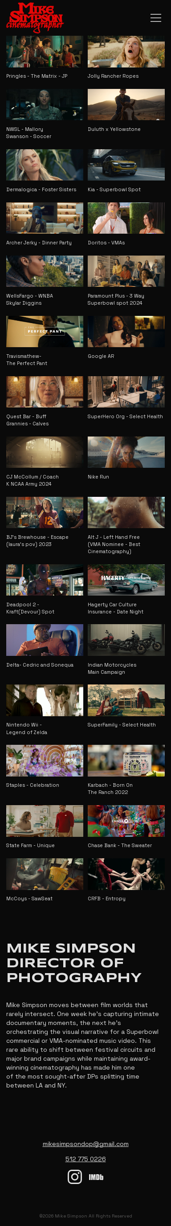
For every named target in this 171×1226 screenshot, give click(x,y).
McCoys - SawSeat (29, 898)
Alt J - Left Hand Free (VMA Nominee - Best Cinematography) (114, 544)
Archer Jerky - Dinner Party (39, 242)
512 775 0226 (85, 1159)
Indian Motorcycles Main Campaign (112, 668)
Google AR (101, 356)
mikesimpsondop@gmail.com (86, 1144)
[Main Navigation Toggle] (156, 18)
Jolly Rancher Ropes (113, 76)
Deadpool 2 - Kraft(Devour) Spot (30, 608)
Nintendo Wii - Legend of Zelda (26, 728)
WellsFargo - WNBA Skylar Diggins (29, 299)
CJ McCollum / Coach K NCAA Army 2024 (32, 480)
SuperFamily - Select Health (122, 725)
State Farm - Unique (30, 845)
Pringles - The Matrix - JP (36, 76)
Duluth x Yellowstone (114, 129)
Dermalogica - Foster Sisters (41, 189)
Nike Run (98, 477)
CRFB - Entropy (107, 898)
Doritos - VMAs (106, 242)
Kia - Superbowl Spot (114, 189)
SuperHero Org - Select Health (125, 416)
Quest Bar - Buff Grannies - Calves (27, 420)
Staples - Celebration (32, 785)
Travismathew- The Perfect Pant (26, 359)
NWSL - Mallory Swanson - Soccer (28, 132)
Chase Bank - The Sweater (120, 845)
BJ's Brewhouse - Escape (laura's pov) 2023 (37, 540)
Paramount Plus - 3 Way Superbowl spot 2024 (116, 299)
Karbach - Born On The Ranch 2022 (110, 788)
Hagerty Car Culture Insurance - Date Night (115, 608)
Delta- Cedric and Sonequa (39, 665)
